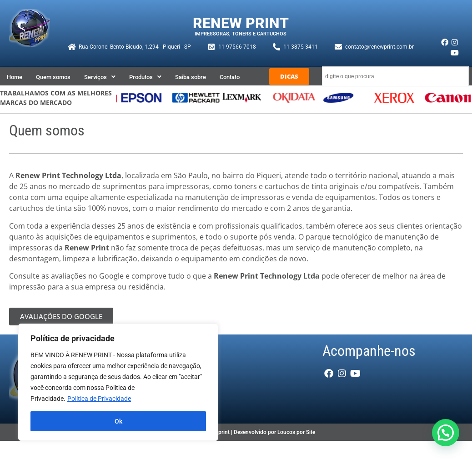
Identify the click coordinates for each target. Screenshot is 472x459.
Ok (118, 421)
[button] (99, 77)
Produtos (145, 77)
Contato (230, 77)
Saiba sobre (190, 77)
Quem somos (53, 77)
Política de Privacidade (99, 398)
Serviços (99, 77)
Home (14, 77)
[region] (118, 382)
